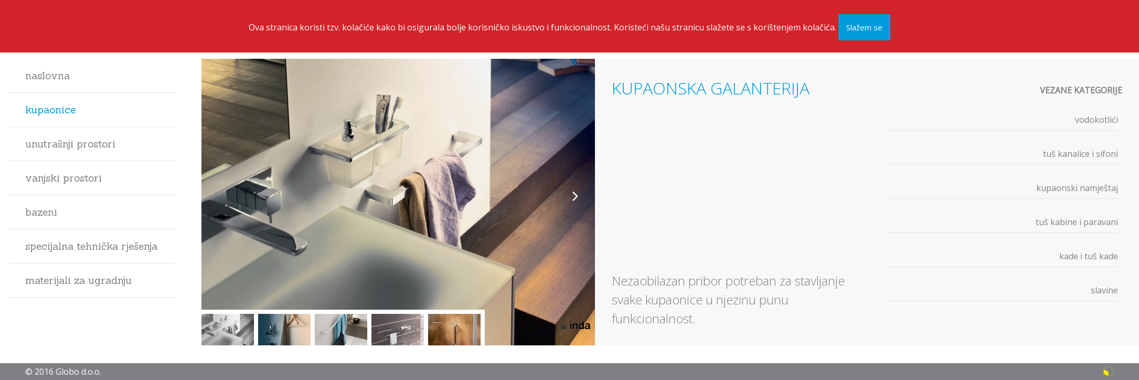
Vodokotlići (1096, 119)
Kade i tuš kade (1088, 256)
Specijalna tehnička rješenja (91, 246)
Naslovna (47, 75)
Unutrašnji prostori (70, 144)
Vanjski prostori (63, 178)
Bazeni (41, 212)
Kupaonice (50, 109)
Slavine (1104, 290)
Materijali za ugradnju (78, 280)
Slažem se (864, 26)
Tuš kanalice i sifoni (1080, 154)
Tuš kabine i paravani (1077, 222)
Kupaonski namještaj (1077, 188)
